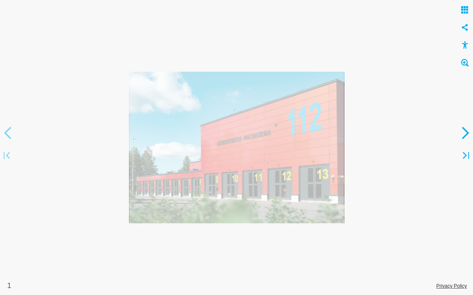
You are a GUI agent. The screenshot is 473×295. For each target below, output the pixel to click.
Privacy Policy (451, 286)
